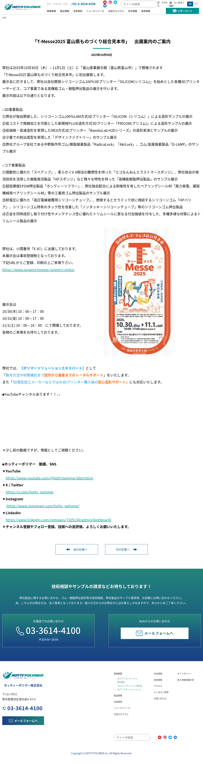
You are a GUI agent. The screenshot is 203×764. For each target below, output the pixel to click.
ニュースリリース (95, 11)
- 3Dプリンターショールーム (128, 689)
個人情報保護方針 (185, 679)
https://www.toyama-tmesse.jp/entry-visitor (38, 269)
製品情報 (64, 11)
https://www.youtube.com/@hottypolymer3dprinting (49, 477)
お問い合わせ (160, 698)
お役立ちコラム (116, 11)
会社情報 (132, 11)
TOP (4, 17)
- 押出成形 (120, 682)
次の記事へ (126, 549)
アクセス (158, 686)
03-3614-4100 (48, 630)
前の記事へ (76, 549)
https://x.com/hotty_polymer (30, 491)
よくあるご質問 (161, 692)
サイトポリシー (184, 673)
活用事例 (77, 11)
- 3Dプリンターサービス (126, 678)
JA (190, 3)
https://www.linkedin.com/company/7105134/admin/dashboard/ (58, 519)
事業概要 (118, 673)
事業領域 (51, 11)
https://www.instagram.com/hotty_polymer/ (42, 505)
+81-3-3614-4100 (83, 4)
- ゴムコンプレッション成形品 (129, 685)
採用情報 (145, 11)
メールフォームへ (154, 633)
